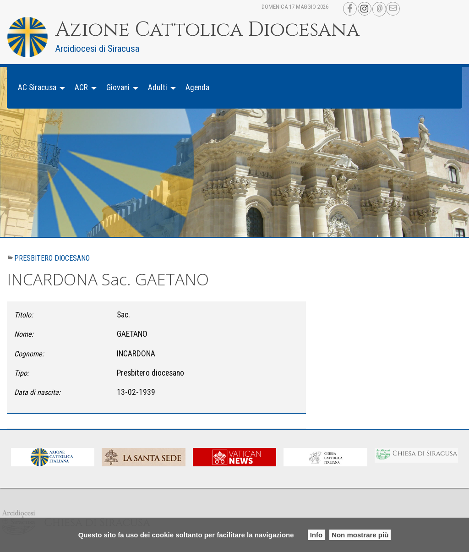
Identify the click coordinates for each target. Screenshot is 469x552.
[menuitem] (39, 88)
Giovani (118, 87)
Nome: (23, 334)
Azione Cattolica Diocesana (207, 29)
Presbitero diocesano (52, 258)
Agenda (197, 87)
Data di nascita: (37, 392)
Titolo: (23, 315)
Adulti (157, 87)
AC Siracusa (37, 87)
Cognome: (29, 354)
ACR (81, 87)
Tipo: (21, 373)
